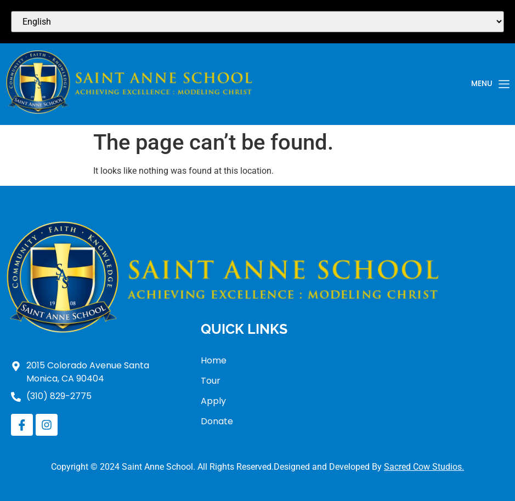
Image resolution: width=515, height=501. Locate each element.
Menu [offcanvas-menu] (490, 84)
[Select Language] (257, 21)
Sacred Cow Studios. (424, 467)
